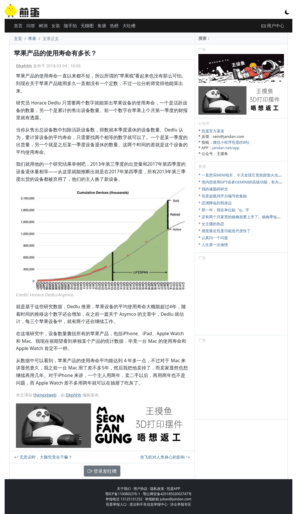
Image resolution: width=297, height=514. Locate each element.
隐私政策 (157, 488)
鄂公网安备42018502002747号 (167, 493)
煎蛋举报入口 (116, 504)
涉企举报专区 (180, 504)
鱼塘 (101, 25)
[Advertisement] (241, 298)
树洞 (43, 25)
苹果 (32, 38)
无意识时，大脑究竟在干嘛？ (43, 457)
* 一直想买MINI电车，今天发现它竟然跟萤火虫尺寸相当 (245, 175)
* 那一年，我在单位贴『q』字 (223, 209)
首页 (18, 25)
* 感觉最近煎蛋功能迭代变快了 (224, 230)
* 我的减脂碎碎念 (213, 189)
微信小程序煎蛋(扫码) (231, 142)
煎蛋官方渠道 (213, 131)
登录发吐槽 (102, 471)
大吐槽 (128, 25)
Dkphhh (24, 65)
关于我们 (124, 488)
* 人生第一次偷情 (213, 244)
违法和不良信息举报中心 (148, 504)
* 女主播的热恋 (211, 223)
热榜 (114, 25)
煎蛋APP (173, 488)
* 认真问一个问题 (213, 237)
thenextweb (45, 395)
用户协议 (140, 488)
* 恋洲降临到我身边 (215, 202)
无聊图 (87, 25)
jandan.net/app (226, 147)
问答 (30, 25)
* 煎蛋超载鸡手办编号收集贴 (222, 196)
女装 (55, 25)
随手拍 (70, 25)
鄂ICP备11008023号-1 (122, 493)
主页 (18, 38)
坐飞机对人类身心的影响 (165, 457)
